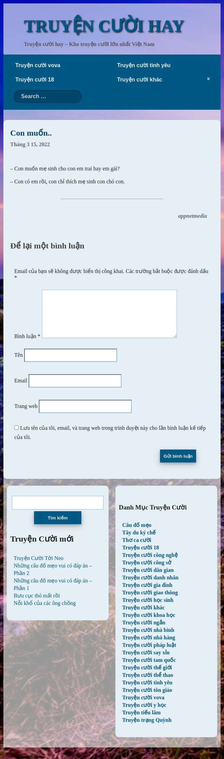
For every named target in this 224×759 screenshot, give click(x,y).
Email (20, 389)
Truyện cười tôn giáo (147, 698)
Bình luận (27, 344)
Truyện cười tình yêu (144, 65)
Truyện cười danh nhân (150, 586)
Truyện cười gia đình (147, 593)
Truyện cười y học (144, 713)
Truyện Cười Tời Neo (38, 566)
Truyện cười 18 (34, 79)
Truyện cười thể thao (147, 683)
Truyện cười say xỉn (146, 661)
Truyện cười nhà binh (148, 638)
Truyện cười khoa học (148, 623)
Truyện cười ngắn (143, 631)
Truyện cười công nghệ (150, 563)
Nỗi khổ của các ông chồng (45, 611)
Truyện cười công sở (146, 571)
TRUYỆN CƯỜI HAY (104, 25)
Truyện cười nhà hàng (148, 646)
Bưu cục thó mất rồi (37, 604)
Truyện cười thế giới (147, 676)
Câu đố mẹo (136, 533)
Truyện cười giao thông (150, 601)
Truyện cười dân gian (148, 578)
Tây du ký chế (139, 541)
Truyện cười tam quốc (149, 668)
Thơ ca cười (136, 548)
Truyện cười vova (37, 65)
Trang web (25, 414)
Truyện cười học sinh (147, 608)
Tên (18, 363)
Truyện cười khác (139, 79)
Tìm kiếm (57, 526)
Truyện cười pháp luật (149, 653)
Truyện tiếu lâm (141, 721)
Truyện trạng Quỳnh (147, 728)
